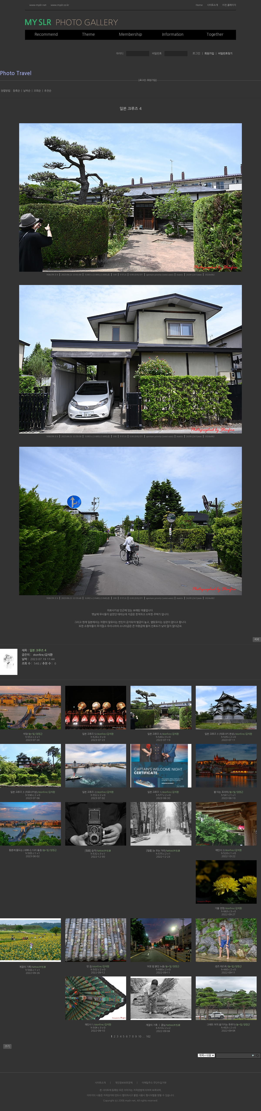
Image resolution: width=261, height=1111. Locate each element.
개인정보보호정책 (123, 1083)
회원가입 (209, 53)
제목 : (25, 650)
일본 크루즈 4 (130, 109)
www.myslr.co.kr (60, 5)
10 (139, 1036)
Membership (130, 34)
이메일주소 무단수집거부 (154, 1083)
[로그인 (142, 80)
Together (215, 34)
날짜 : (25, 659)
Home (199, 5)
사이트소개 (212, 5)
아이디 (119, 53)
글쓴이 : (27, 654)
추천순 (47, 90)
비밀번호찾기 (225, 53)
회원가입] (152, 80)
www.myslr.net (37, 5)
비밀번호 (157, 53)
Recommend (46, 34)
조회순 (37, 90)
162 (148, 1036)
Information (173, 34)
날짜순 (26, 90)
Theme (88, 34)
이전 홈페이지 (229, 5)
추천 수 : (47, 663)
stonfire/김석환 (43, 654)
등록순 (16, 90)
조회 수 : (27, 663)
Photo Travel (15, 73)
